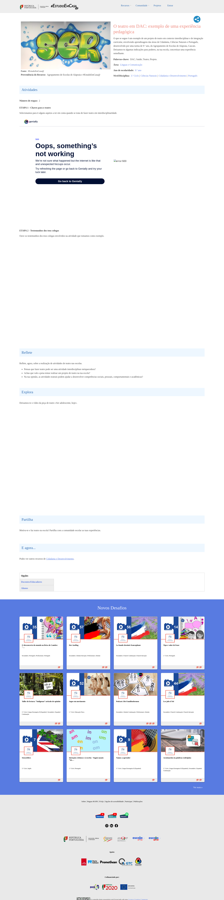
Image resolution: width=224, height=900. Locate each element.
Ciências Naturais (149, 76)
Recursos (125, 5)
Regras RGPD (92, 801)
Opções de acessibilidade (114, 801)
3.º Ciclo (135, 76)
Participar (128, 801)
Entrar (170, 5)
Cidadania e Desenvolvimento (172, 76)
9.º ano (138, 70)
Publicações (138, 801)
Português (192, 76)
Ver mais (197, 787)
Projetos (157, 5)
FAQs (101, 801)
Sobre (84, 801)
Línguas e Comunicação (131, 65)
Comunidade (141, 5)
